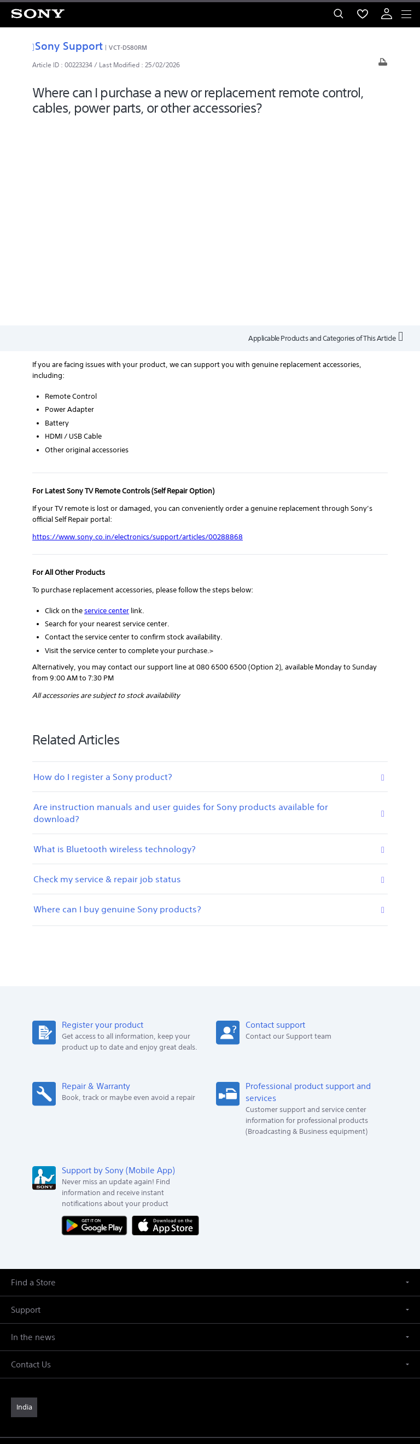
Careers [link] (336, 1261)
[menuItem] (362, 13)
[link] (24, 1206)
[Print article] (383, 65)
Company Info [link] (95, 1261)
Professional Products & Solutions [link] (191, 1275)
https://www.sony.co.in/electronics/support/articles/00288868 (137, 335)
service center (106, 409)
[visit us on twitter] (198, 1302)
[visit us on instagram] (222, 1302)
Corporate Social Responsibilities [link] (261, 1261)
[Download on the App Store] (165, 1023)
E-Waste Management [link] (163, 1261)
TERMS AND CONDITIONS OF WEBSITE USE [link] (210, 1366)
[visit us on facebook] (175, 1302)
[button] (210, 1081)
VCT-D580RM (128, 47)
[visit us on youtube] (245, 1302)
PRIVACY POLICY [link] (209, 1380)
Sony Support (67, 45)
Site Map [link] (270, 1275)
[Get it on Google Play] (97, 1023)
